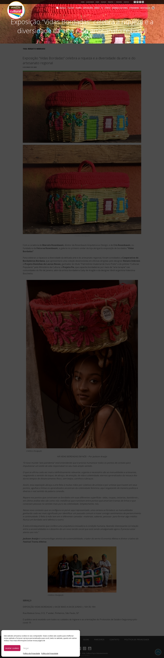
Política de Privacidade (31, 653)
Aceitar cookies (12, 648)
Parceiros (119, 2)
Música (66, 8)
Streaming (135, 8)
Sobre (97, 2)
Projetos (111, 2)
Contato (126, 2)
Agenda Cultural (121, 8)
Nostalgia (145, 8)
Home (82, 2)
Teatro (74, 8)
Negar (26, 648)
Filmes (81, 8)
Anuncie (103, 2)
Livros (109, 8)
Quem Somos (90, 2)
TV (104, 8)
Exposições (90, 8)
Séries (99, 8)
